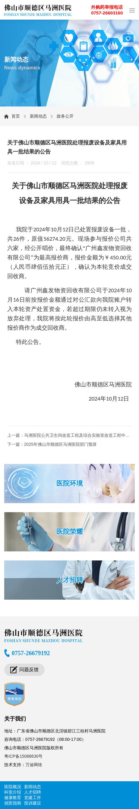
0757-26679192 (31, 653)
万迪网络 (33, 764)
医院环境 (69, 483)
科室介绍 (12, 792)
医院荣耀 (69, 531)
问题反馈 (29, 669)
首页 (15, 116)
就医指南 (12, 803)
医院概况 (12, 786)
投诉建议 (32, 803)
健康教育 (12, 797)
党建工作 (32, 797)
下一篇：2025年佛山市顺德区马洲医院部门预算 (52, 444)
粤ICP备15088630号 (23, 756)
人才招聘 (69, 580)
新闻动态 (38, 116)
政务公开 (65, 116)
